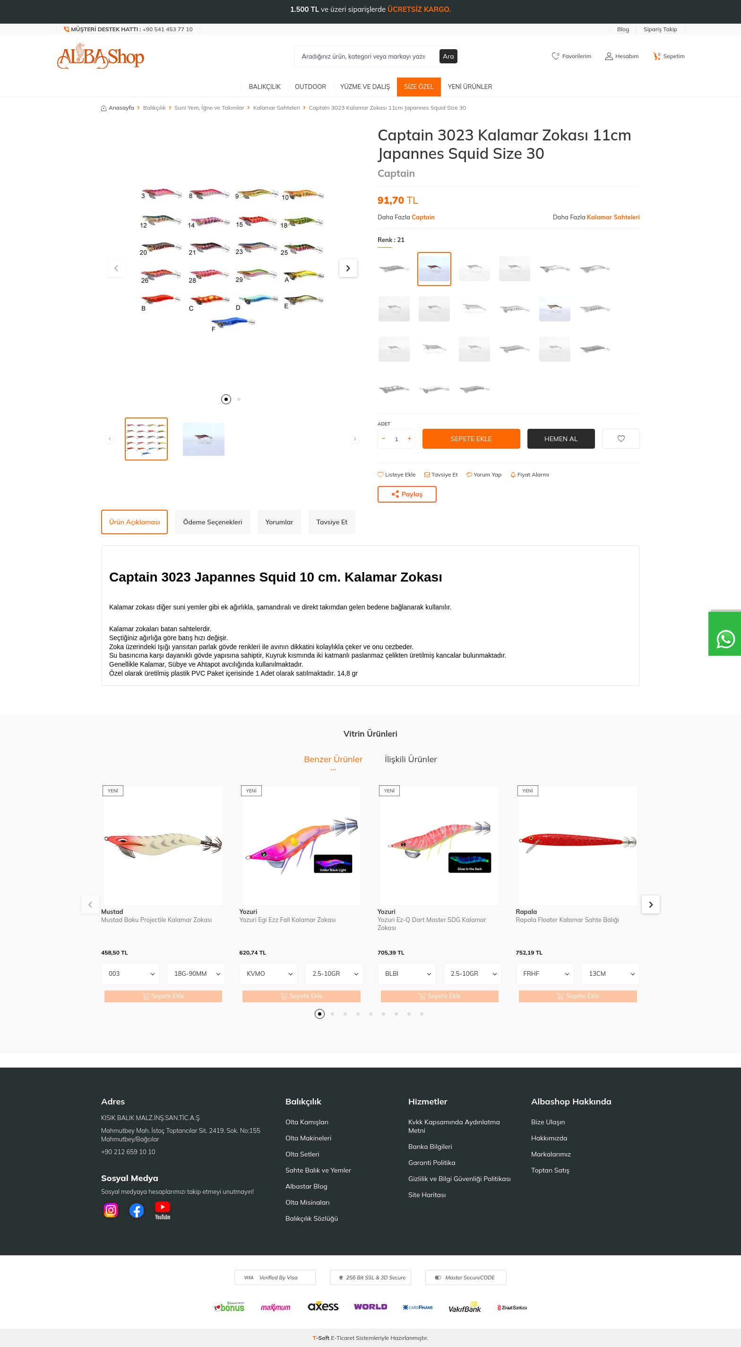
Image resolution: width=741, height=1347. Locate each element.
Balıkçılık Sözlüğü (311, 1218)
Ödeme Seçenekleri (212, 522)
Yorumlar (279, 522)
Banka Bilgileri (430, 1146)
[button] (226, 399)
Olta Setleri (302, 1154)
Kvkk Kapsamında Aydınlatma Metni (454, 1126)
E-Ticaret (342, 1337)
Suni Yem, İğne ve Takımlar (209, 107)
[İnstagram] (110, 1210)
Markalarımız (551, 1154)
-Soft (322, 1337)
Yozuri (249, 911)
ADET (384, 424)
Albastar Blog (306, 1186)
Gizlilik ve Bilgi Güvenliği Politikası (459, 1178)
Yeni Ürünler (470, 86)
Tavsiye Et (441, 474)
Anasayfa (117, 107)
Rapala (526, 911)
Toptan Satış (550, 1170)
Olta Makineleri (308, 1138)
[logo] (100, 56)
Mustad (112, 911)
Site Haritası (427, 1195)
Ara (448, 56)
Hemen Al (561, 439)
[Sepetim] (669, 56)
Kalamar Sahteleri (276, 107)
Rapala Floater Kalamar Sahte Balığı (567, 919)
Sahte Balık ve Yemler (318, 1170)
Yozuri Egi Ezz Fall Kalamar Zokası (288, 919)
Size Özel (419, 86)
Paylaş (407, 494)
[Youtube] (162, 1210)
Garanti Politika (432, 1162)
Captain (396, 173)
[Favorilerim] (571, 56)
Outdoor (310, 86)
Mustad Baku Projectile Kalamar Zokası (156, 919)
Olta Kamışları (306, 1122)
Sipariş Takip (660, 29)
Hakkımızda (549, 1138)
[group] (232, 257)
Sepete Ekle (471, 439)
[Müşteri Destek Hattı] (128, 29)
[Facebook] (136, 1210)
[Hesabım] (621, 56)
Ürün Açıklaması (134, 522)
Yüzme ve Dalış (365, 86)
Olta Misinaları (307, 1202)
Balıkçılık (265, 86)
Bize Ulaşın (548, 1122)
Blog (623, 29)
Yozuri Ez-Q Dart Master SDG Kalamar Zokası (432, 923)
